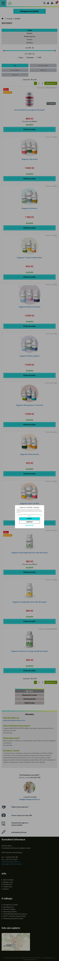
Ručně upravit (29, 525)
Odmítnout (29, 522)
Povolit (29, 518)
